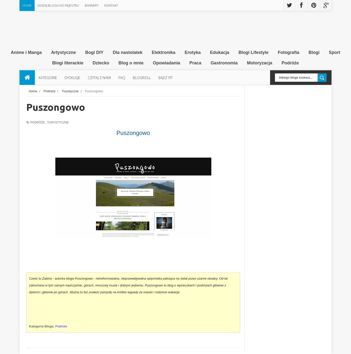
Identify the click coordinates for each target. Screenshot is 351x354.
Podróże (37, 122)
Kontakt (111, 5)
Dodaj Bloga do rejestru (58, 5)
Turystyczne (58, 122)
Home (27, 5)
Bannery (91, 5)
